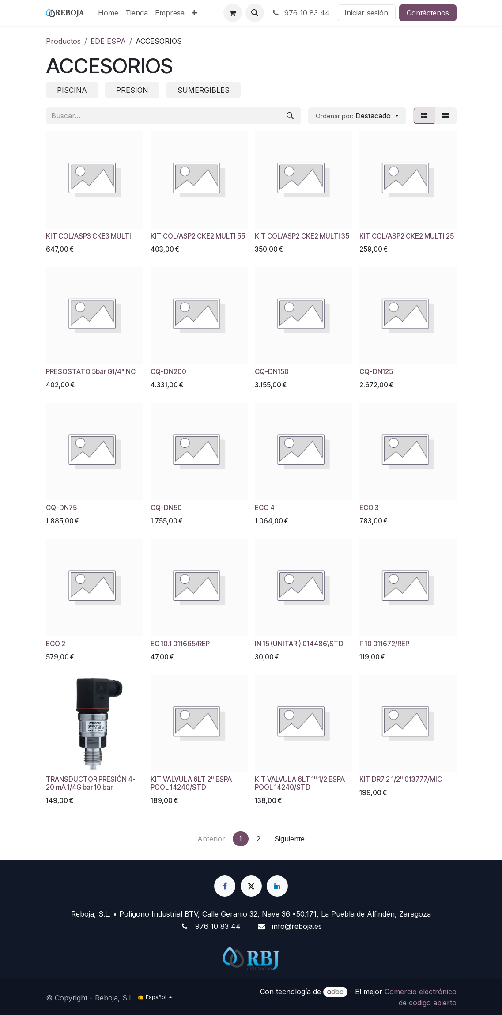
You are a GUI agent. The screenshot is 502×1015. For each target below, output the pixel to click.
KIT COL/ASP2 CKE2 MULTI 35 (302, 236)
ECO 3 (368, 508)
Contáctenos (428, 12)
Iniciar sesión (366, 12)
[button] (254, 13)
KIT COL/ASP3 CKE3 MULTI (88, 236)
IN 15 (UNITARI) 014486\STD (299, 644)
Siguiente (289, 838)
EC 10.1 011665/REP (179, 644)
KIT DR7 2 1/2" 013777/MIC (400, 779)
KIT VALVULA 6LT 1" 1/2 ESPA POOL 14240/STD (300, 783)
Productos (63, 41)
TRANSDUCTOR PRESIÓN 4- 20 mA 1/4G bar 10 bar (91, 783)
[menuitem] (108, 13)
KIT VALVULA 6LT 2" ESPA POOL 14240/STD (190, 783)
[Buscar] (290, 115)
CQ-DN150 (272, 371)
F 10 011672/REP (384, 644)
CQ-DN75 (61, 508)
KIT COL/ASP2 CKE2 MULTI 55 (197, 236)
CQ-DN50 (165, 508)
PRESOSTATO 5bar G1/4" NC (91, 371)
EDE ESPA (108, 41)
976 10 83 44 (300, 12)
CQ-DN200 (168, 371)
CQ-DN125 (376, 371)
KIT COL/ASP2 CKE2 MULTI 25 (406, 236)
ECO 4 (265, 508)
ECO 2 (55, 644)
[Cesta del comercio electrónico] (232, 13)
